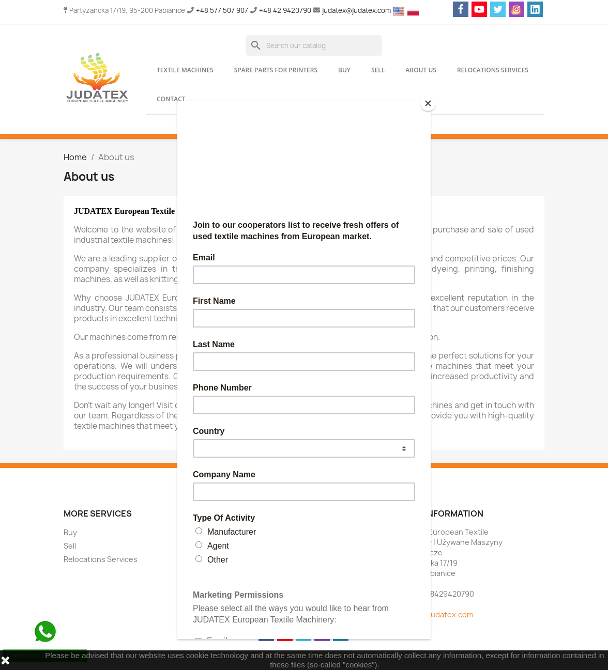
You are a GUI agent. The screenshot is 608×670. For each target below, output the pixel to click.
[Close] (428, 103)
